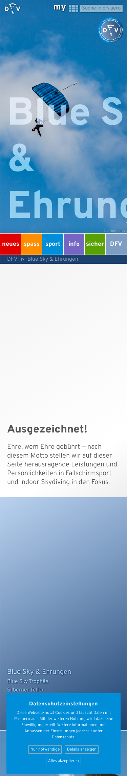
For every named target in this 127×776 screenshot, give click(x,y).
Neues (10, 244)
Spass (32, 244)
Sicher (95, 244)
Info (74, 244)
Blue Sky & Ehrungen (52, 259)
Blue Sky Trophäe (27, 681)
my (59, 7)
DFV (116, 244)
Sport (52, 244)
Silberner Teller (25, 690)
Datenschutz (63, 737)
